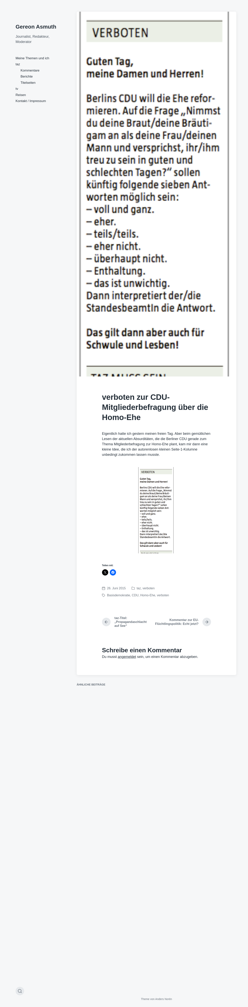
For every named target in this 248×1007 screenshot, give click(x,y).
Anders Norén (163, 999)
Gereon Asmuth (36, 27)
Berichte (27, 76)
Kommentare (30, 70)
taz (18, 64)
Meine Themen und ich (32, 58)
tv (17, 89)
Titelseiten (28, 83)
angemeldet (127, 657)
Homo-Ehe (147, 595)
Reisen (21, 95)
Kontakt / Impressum (31, 101)
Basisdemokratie (118, 595)
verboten (148, 588)
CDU (135, 595)
